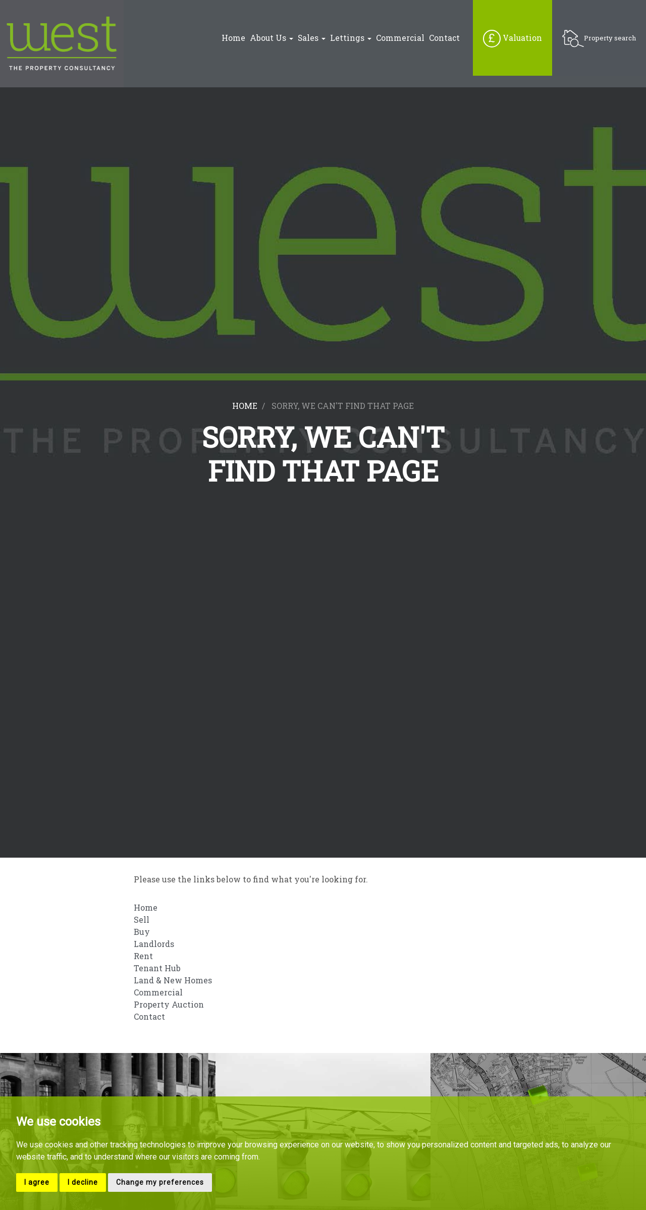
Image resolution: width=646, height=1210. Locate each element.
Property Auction (169, 1004)
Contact (444, 38)
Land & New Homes (173, 980)
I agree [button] (36, 1182)
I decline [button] (83, 1182)
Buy (142, 931)
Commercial (400, 38)
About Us (271, 38)
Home (233, 38)
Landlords (154, 943)
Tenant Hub (157, 968)
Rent (143, 956)
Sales (312, 38)
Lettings (350, 38)
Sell (141, 919)
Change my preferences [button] (160, 1182)
